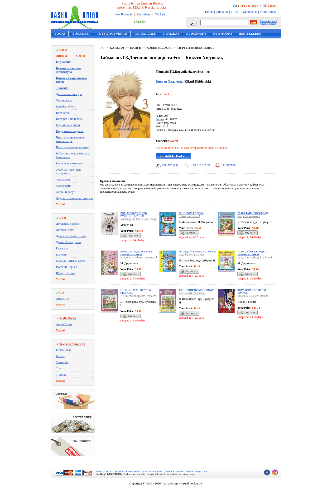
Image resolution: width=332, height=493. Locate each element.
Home (209, 12)
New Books (222, 33)
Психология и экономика (72, 147)
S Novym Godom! (189, 216)
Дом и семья (64, 100)
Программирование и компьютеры (70, 139)
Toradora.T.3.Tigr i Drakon (252, 296)
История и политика (69, 119)
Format (160, 119)
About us (222, 12)
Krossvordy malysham (192, 293)
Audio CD (62, 298)
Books (60, 33)
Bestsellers (144, 14)
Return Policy (140, 471)
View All (61, 203)
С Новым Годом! (191, 213)
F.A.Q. (235, 12)
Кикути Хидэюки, (169, 81)
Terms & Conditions (174, 471)
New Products (123, 14)
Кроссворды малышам (197, 289)
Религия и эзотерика (69, 163)
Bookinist (81, 33)
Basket (272, 5)
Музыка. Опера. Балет (70, 260)
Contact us (249, 12)
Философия (63, 185)
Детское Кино (65, 230)
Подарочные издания (70, 131)
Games (60, 356)
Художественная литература (74, 198)
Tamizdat (171, 33)
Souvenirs (62, 362)
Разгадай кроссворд (252, 213)
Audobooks (196, 33)
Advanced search (268, 24)
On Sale (160, 14)
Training (61, 374)
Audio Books (64, 324)
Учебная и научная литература (68, 171)
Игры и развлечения (196, 47)
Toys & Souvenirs (112, 33)
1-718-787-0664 (248, 5)
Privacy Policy (156, 471)
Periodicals (145, 33)
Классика (62, 248)
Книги (135, 47)
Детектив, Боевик (67, 223)
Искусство (63, 112)
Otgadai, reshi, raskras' (192, 254)
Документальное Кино (71, 236)
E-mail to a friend (200, 165)
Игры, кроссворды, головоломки (251, 253)
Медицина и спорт (68, 125)
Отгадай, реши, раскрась (197, 251)
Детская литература (69, 94)
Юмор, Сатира (65, 273)
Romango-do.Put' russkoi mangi (138, 219)
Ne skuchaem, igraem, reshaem (138, 296)
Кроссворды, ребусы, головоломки (136, 253)
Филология (63, 179)
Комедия (61, 254)
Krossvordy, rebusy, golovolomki (139, 257)
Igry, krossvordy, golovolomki (254, 257)
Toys (59, 368)
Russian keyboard (268, 21)
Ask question (228, 165)
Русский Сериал (66, 267)
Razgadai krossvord (248, 216)
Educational (63, 350)
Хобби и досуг (65, 192)
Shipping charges (193, 471)
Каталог (117, 47)
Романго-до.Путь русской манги (133, 214)
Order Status (268, 12)
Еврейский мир (66, 106)
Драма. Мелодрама (68, 242)
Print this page (170, 165)
